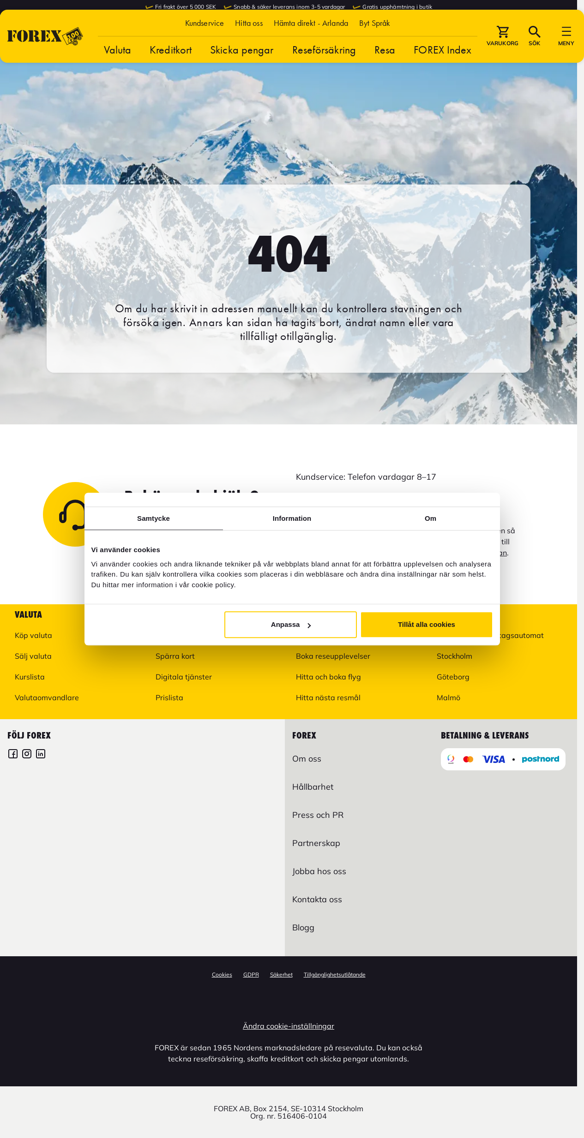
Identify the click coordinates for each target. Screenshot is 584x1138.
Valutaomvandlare (47, 697)
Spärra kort (175, 656)
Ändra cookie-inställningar (288, 1026)
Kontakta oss (317, 899)
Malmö (448, 697)
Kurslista (30, 676)
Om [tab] (430, 518)
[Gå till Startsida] (45, 56)
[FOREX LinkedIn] (40, 755)
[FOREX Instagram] (26, 755)
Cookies (222, 974)
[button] (374, 42)
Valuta (118, 69)
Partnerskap (316, 843)
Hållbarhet (312, 786)
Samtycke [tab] (153, 518)
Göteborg (453, 676)
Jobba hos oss (319, 871)
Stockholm (454, 656)
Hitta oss (248, 42)
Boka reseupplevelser (333, 656)
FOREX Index (442, 69)
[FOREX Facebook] (12, 755)
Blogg (303, 927)
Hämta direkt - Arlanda (311, 42)
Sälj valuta (33, 656)
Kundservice (204, 42)
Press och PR (317, 815)
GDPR (251, 974)
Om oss (306, 758)
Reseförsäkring (324, 69)
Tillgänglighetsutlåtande (335, 974)
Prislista (169, 697)
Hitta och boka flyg (328, 676)
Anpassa (291, 624)
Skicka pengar (241, 69)
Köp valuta (33, 635)
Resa (384, 69)
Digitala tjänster (184, 676)
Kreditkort (171, 69)
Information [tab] (292, 518)
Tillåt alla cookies (426, 624)
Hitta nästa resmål (328, 697)
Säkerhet (281, 974)
